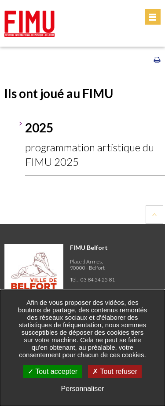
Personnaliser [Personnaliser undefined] (82, 388)
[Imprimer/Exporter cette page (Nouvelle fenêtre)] (157, 61)
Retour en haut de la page (154, 214)
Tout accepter (52, 371)
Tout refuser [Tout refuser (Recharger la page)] (114, 371)
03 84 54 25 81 (98, 279)
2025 (39, 127)
